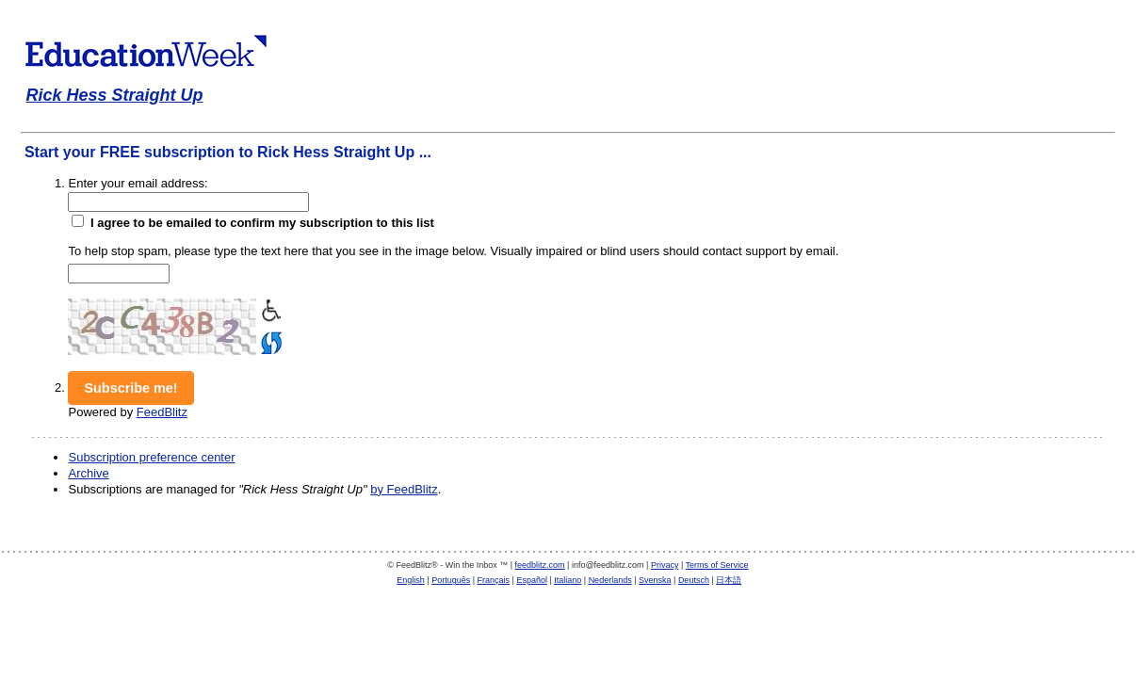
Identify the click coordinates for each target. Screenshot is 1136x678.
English (411, 580)
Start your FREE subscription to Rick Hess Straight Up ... (227, 152)
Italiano (567, 580)
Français (494, 580)
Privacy (665, 565)
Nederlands (610, 580)
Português (450, 580)
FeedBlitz (162, 412)
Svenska (655, 580)
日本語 (728, 580)
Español (531, 580)
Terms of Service (717, 565)
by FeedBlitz (404, 489)
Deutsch (693, 580)
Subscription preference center (151, 457)
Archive (88, 473)
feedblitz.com (540, 565)
